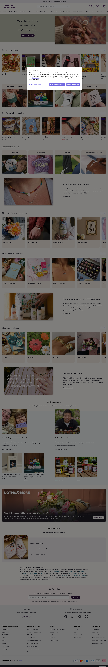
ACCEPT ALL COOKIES (73, 84)
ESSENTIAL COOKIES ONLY (57, 84)
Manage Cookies (35, 84)
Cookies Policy (36, 78)
